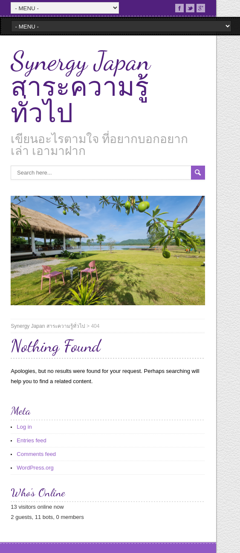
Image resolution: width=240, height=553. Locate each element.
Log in (24, 427)
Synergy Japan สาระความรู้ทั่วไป (80, 87)
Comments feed (36, 454)
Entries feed (31, 440)
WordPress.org (35, 467)
